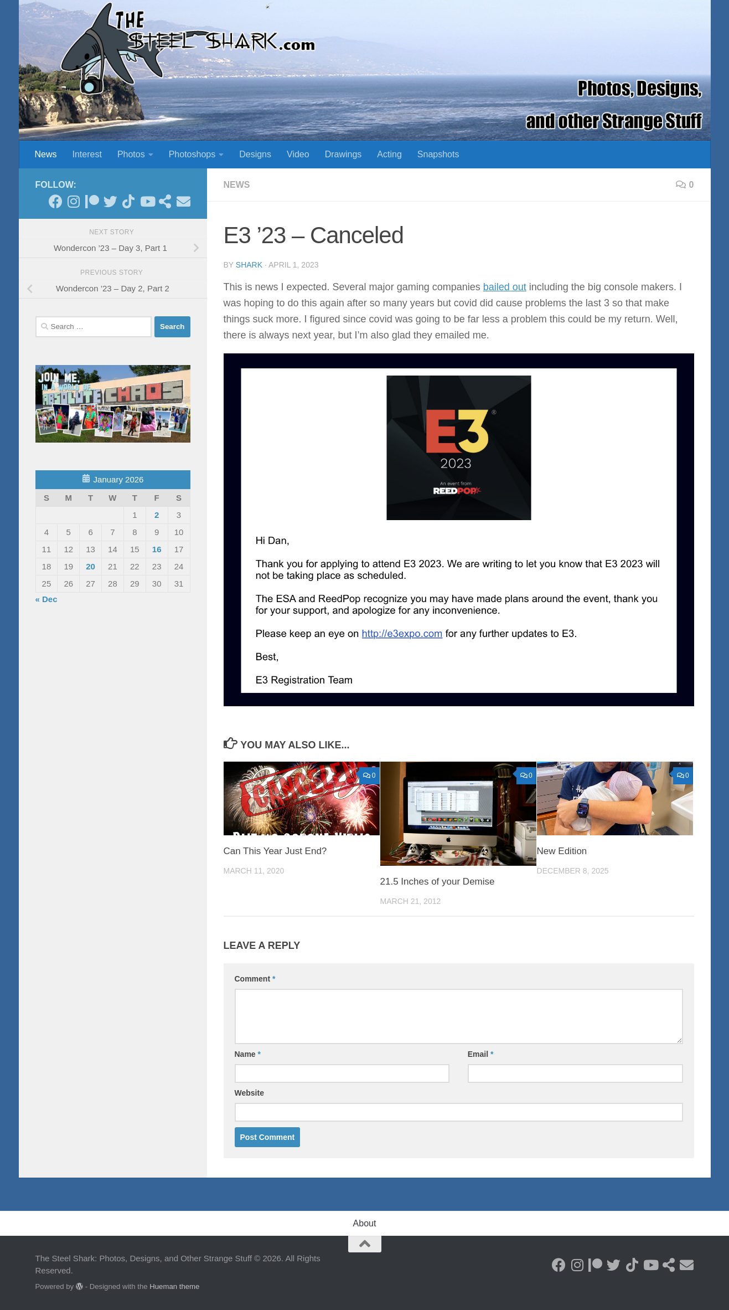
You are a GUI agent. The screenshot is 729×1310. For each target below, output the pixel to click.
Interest (87, 154)
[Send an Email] (183, 201)
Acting (389, 154)
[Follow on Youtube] (147, 201)
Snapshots (438, 154)
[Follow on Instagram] (74, 201)
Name (248, 1054)
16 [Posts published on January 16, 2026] (157, 549)
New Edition (562, 851)
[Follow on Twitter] (110, 201)
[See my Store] (165, 201)
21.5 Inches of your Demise (437, 881)
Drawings (343, 154)
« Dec (46, 599)
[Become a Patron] (92, 201)
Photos (131, 154)
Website (249, 1092)
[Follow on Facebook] (56, 201)
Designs (255, 154)
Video (298, 154)
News (46, 154)
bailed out (504, 286)
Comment (255, 978)
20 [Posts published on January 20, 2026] (90, 566)
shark (249, 264)
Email (481, 1054)
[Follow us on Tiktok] (129, 201)
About (364, 1223)
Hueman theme (174, 1286)
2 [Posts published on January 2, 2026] (156, 515)
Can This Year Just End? (275, 851)
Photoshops (192, 154)
